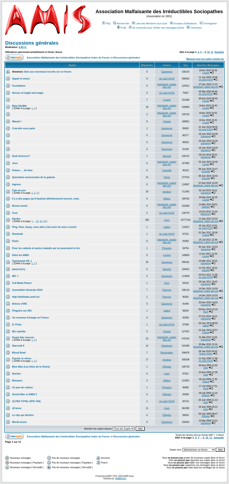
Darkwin (206, 207)
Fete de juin (19, 190)
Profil (121, 27)
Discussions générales (31, 43)
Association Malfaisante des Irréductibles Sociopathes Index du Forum (68, 57)
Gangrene (166, 71)
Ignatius (167, 191)
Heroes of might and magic (28, 92)
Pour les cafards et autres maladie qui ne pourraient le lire (46, 248)
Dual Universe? (21, 156)
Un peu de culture (22, 387)
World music (19, 422)
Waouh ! (17, 121)
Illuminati (17, 234)
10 (208, 52)
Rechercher (121, 23)
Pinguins (167, 248)
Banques (17, 380)
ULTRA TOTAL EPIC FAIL (26, 401)
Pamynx (166, 290)
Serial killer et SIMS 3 (24, 394)
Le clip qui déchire (23, 415)
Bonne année (20, 205)
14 (44, 221)
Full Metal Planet (22, 283)
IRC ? (15, 276)
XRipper (166, 366)
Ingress (16, 184)
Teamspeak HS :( (22, 261)
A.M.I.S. (23, 47)
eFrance (16, 408)
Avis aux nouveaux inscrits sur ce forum (47, 71)
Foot (14, 213)
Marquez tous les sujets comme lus (205, 59)
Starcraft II (18, 345)
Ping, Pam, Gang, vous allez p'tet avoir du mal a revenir (44, 227)
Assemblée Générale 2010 (27, 290)
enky (206, 368)
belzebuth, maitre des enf (166, 85)
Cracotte (167, 170)
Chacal (167, 121)
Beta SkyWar (19, 105)
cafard (166, 227)
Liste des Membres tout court (149, 23)
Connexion (194, 27)
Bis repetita (18, 331)
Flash (15, 241)
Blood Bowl (19, 352)
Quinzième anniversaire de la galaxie (33, 177)
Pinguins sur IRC (22, 310)
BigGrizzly (206, 214)
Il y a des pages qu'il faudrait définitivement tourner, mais (45, 198)
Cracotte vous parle (23, 128)
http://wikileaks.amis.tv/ (26, 296)
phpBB (108, 476)
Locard (205, 73)
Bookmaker (167, 352)
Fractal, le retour (21, 358)
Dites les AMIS (20, 255)
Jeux (15, 163)
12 (37, 221)
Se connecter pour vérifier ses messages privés (156, 27)
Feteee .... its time (22, 170)
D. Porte (16, 324)
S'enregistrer (208, 23)
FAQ (106, 23)
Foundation (18, 85)
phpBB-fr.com (120, 478)
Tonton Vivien (205, 354)
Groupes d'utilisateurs (183, 23)
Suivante (219, 52)
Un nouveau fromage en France (30, 317)
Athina (166, 198)
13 (41, 221)
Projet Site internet (23, 337)
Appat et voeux (21, 78)
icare (167, 373)
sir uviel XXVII (166, 78)
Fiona (167, 177)
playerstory (18, 269)
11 (212, 52)
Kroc (167, 283)
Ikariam (16, 373)
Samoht (167, 156)
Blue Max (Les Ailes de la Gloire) (31, 366)
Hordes (16, 218)
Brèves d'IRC (19, 303)
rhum (167, 220)
